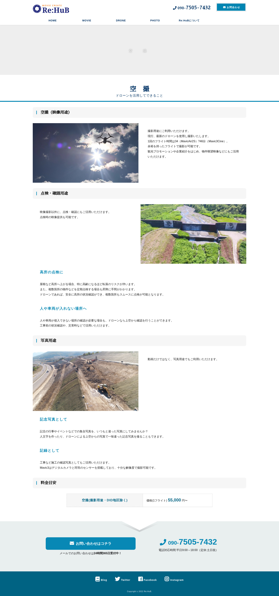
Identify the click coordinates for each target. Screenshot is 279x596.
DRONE (121, 20)
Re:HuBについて (189, 20)
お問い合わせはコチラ (90, 546)
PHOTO (155, 20)
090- (188, 546)
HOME (53, 20)
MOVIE (86, 20)
